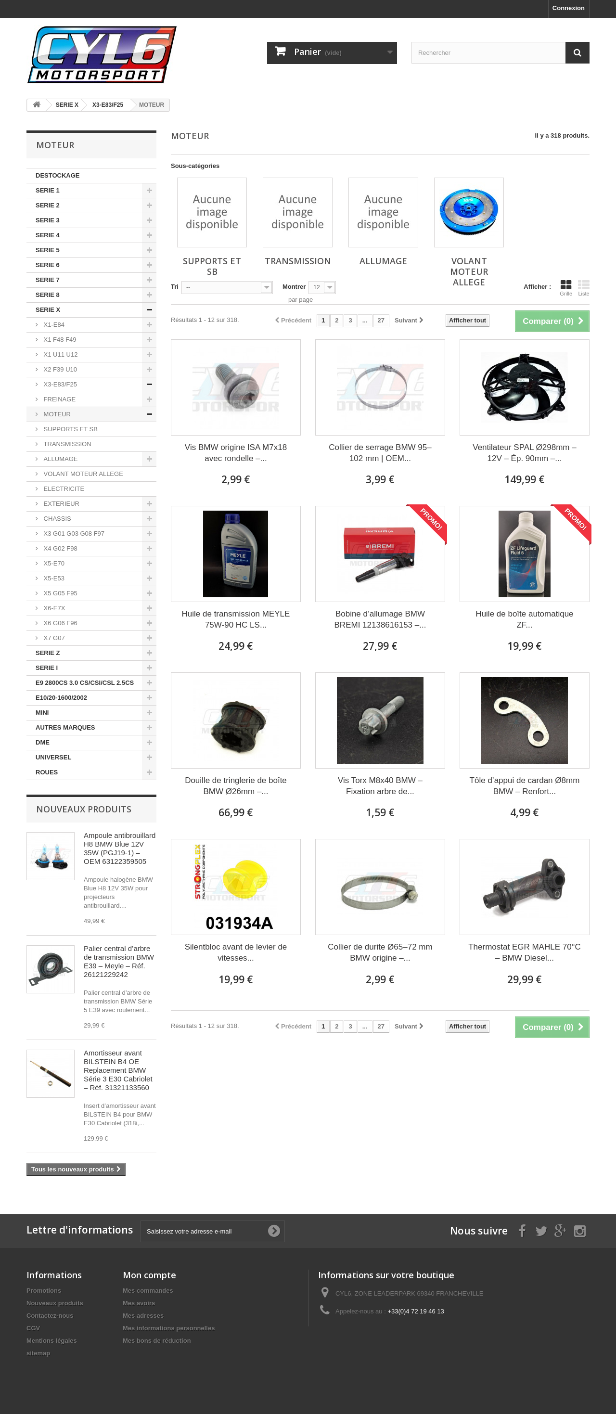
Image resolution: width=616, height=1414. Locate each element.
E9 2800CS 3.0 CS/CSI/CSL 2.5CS (85, 682)
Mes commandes (148, 1290)
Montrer (294, 286)
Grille (566, 287)
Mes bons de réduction (157, 1340)
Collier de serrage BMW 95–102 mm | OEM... (380, 453)
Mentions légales (51, 1340)
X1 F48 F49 (59, 339)
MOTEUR (56, 414)
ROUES (47, 772)
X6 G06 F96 (59, 623)
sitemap (38, 1353)
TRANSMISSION (66, 444)
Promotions (43, 1290)
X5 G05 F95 (59, 593)
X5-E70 (53, 563)
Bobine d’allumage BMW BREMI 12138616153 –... (380, 619)
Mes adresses (143, 1315)
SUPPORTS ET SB (70, 429)
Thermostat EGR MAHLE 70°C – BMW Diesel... (524, 952)
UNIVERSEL (53, 757)
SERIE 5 (48, 250)
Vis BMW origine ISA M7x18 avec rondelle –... (236, 453)
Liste (584, 287)
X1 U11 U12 (59, 354)
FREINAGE (59, 399)
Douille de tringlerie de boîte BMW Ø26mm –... (236, 786)
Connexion (568, 8)
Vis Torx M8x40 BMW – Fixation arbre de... (380, 786)
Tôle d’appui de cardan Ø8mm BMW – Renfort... (525, 786)
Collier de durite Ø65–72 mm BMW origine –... (380, 952)
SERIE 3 (48, 220)
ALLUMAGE (59, 459)
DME (43, 742)
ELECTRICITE (63, 488)
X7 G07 (53, 638)
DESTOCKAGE (58, 175)
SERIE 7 (48, 279)
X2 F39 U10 (59, 369)
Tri (175, 286)
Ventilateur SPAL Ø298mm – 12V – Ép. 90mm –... (524, 453)
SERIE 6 (48, 265)
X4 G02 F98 (59, 548)
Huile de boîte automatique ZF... (524, 619)
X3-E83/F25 (59, 384)
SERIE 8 (48, 294)
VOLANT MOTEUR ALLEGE (82, 473)
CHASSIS (56, 518)
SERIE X (48, 309)
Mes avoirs (139, 1303)
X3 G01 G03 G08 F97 (73, 533)
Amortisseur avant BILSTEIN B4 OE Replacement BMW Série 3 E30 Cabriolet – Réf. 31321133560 (118, 1070)
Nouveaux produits (83, 809)
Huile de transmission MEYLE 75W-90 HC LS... (236, 619)
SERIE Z (48, 652)
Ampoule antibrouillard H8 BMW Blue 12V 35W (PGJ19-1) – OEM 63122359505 (119, 848)
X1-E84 (53, 324)
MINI (42, 712)
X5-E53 (53, 578)
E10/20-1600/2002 (61, 697)
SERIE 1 (48, 190)
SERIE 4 (48, 235)
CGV (33, 1328)
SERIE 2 (48, 205)
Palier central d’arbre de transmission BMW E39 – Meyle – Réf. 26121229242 (119, 961)
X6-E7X (53, 608)
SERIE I (47, 667)
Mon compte (149, 1275)
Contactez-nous (50, 1315)
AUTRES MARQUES (65, 727)
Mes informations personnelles (169, 1328)
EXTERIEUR (60, 503)
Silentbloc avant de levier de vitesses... (236, 952)
